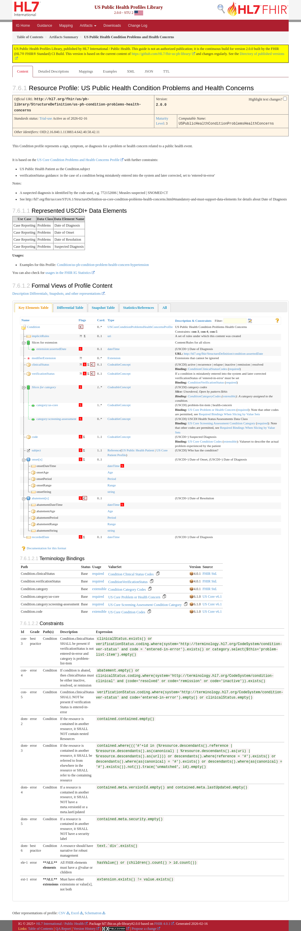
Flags (82, 319)
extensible (229, 395)
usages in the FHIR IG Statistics (68, 271)
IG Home (23, 26)
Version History (84, 927)
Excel (75, 912)
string (111, 490)
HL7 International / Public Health (60, 922)
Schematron (93, 912)
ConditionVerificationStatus (206, 381)
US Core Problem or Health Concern (211, 408)
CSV (61, 912)
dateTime (114, 347)
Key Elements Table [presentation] (34, 306)
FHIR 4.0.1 (162, 922)
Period (112, 477)
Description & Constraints (193, 319)
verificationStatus (43, 372)
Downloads (112, 26)
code (35, 435)
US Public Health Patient (138, 449)
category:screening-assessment (56, 417)
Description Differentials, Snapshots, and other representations (56, 292)
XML (131, 71)
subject (36, 449)
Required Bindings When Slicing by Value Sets (229, 413)
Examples (110, 71)
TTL (166, 71)
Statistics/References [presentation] (138, 306)
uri (109, 334)
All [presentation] (164, 306)
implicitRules (40, 334)
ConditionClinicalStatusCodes (207, 367)
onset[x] (37, 458)
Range (112, 484)
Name (25, 319)
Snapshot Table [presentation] (103, 306)
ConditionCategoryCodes (204, 395)
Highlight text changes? (265, 99)
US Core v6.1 (212, 595)
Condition (33, 325)
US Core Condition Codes (205, 440)
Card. (101, 319)
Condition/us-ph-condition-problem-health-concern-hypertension (103, 264)
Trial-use (45, 117)
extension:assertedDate (51, 347)
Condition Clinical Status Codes (130, 573)
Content (22, 71)
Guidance (44, 26)
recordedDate (40, 535)
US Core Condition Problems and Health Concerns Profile (78, 159)
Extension (114, 357)
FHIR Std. (210, 572)
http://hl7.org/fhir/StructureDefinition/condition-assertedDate (223, 352)
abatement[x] (40, 497)
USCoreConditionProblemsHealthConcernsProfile (140, 325)
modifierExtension (44, 357)
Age (110, 471)
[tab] (33, 306)
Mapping (66, 26)
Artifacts (88, 26)
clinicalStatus (40, 363)
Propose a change (144, 927)
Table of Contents (40, 927)
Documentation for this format (43, 547)
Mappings (86, 71)
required (234, 367)
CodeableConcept (119, 363)
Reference (114, 449)
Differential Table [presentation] (70, 306)
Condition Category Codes (127, 588)
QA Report (63, 927)
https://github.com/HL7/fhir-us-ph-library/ (161, 54)
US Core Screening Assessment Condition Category (221, 422)
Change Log (137, 26)
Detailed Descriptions (53, 71)
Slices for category (44, 386)
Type (111, 319)
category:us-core (47, 404)
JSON (149, 71)
